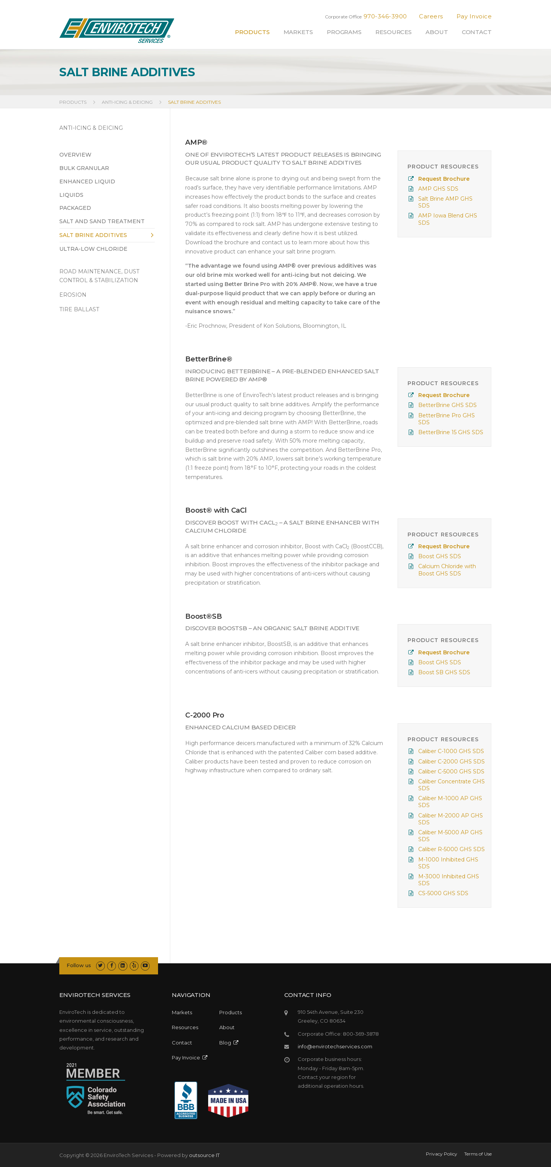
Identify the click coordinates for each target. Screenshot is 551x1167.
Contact (477, 32)
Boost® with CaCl (216, 510)
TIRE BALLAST (79, 309)
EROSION (72, 294)
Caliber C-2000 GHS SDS (451, 761)
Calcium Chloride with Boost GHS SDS (447, 570)
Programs (344, 32)
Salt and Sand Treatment (102, 221)
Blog (228, 1043)
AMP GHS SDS (438, 188)
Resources (393, 32)
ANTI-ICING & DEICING (91, 127)
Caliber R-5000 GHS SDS (451, 849)
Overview (75, 154)
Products (252, 32)
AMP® (196, 142)
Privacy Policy (441, 1154)
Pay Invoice (474, 16)
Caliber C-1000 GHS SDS (451, 751)
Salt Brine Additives (93, 235)
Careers (431, 16)
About (436, 32)
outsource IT (204, 1155)
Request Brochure (443, 178)
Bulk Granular (84, 168)
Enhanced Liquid (87, 181)
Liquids (71, 194)
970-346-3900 (385, 16)
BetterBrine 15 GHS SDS (450, 432)
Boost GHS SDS (439, 556)
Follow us (79, 965)
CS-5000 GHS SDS (443, 893)
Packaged (75, 207)
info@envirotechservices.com (335, 1046)
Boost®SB (203, 616)
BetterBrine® (208, 359)
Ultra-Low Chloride (93, 248)
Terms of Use (478, 1154)
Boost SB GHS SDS (444, 672)
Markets (298, 32)
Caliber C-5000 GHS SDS (451, 771)
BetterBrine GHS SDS (447, 405)
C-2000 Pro (204, 715)
